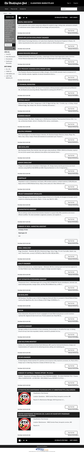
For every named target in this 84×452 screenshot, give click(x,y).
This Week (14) (10, 74)
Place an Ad (14, 9)
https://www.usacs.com (46, 183)
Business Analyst (24, 116)
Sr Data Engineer (24, 357)
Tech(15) (8, 54)
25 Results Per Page (61, 17)
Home (6, 9)
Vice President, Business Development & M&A (34, 69)
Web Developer (23, 147)
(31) (7, 52)
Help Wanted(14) (10, 56)
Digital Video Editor (25, 22)
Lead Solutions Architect (27, 342)
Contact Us (23, 9)
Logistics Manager (25, 326)
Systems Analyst (24, 100)
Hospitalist (22, 178)
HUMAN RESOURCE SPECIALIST (28, 53)
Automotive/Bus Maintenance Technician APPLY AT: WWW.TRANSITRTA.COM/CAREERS (46, 390)
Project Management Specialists (30, 194)
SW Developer (23, 295)
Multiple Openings (25, 131)
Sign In (69, 3)
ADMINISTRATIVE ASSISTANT (27, 209)
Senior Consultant (25, 162)
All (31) (8, 69)
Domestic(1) (9, 59)
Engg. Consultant (24, 248)
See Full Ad (71, 30)
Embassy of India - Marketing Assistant (32, 226)
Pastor (20, 310)
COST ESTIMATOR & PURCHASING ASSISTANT (32, 279)
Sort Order (73, 17)
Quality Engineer (24, 263)
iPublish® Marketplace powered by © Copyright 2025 (42, 449)
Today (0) (8, 71)
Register (76, 3)
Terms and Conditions (42, 446)
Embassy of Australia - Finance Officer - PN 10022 (35, 373)
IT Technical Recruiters (26, 84)
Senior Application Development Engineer (33, 37)
